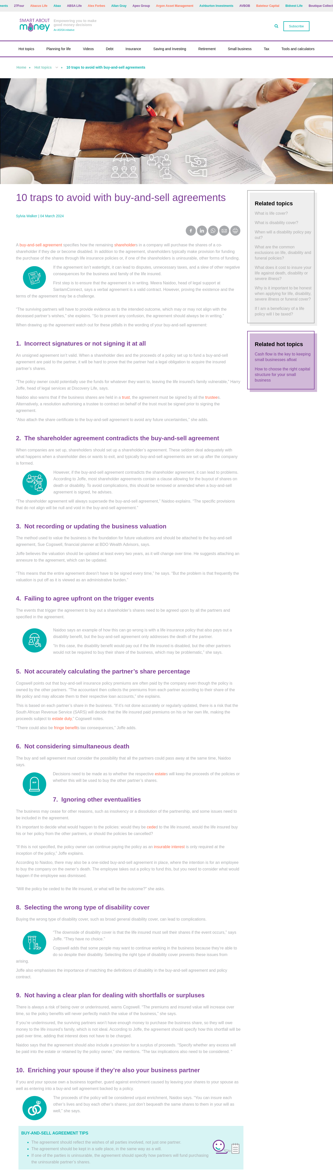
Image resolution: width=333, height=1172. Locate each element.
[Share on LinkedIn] (201, 231)
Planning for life (58, 49)
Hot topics (26, 49)
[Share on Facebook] (190, 231)
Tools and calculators (298, 49)
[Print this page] (235, 234)
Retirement (207, 49)
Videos (88, 49)
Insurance (133, 49)
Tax (266, 49)
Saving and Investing (169, 49)
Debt (109, 49)
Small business (240, 49)
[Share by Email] (224, 231)
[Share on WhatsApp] (213, 231)
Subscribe (296, 26)
